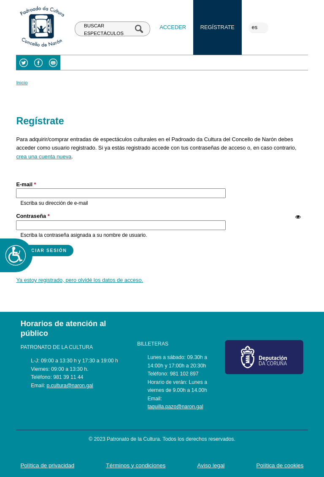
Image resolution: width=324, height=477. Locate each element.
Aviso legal (211, 465)
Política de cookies (280, 465)
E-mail (26, 184)
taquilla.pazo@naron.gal (175, 407)
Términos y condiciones (135, 465)
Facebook (38, 62)
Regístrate (217, 27)
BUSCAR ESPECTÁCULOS (104, 29)
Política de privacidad (47, 465)
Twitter (23, 62)
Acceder (172, 27)
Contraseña (32, 216)
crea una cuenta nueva (43, 156)
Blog (53, 62)
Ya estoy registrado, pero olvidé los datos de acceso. (79, 280)
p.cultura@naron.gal (70, 386)
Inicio (21, 82)
